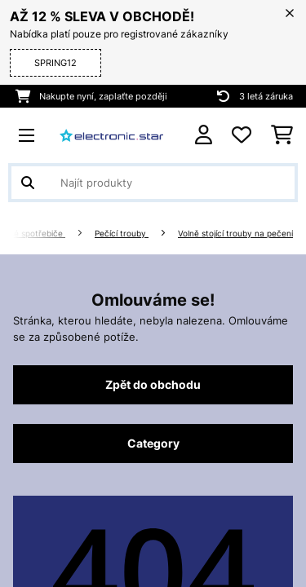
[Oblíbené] (241, 135)
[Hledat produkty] (153, 182)
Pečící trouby (122, 233)
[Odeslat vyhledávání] (27, 182)
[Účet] (203, 135)
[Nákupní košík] (282, 135)
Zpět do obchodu (153, 384)
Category (153, 443)
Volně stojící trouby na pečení (235, 233)
